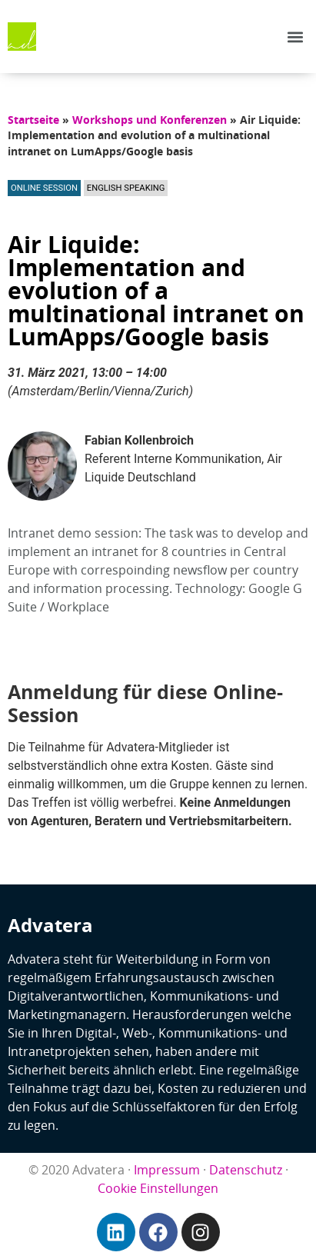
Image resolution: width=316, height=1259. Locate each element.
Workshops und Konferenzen (149, 119)
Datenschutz (245, 1169)
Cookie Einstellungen (158, 1188)
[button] (295, 36)
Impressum (167, 1169)
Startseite (33, 119)
